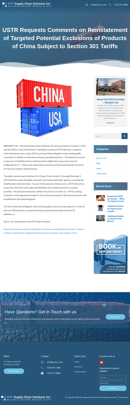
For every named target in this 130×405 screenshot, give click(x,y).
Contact (114, 12)
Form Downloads (76, 12)
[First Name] (112, 377)
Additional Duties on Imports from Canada (115, 208)
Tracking (60, 12)
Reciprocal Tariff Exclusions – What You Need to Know (115, 198)
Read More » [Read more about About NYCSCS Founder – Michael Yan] (111, 123)
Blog (104, 12)
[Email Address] (112, 383)
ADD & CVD (101, 158)
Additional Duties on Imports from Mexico (115, 218)
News (98, 168)
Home (15, 12)
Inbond (48, 12)
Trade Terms (102, 173)
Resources (92, 12)
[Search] (125, 136)
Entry (24, 12)
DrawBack (36, 12)
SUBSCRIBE (113, 388)
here (75, 206)
